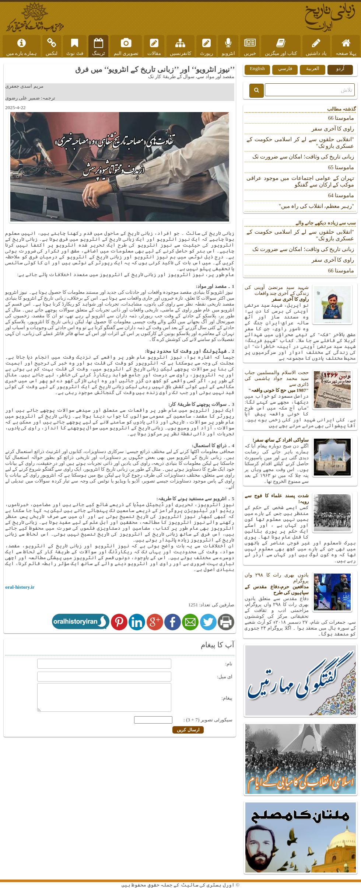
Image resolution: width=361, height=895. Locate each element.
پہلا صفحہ (346, 47)
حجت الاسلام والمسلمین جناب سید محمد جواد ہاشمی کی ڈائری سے (300, 381)
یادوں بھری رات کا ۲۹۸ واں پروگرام (300, 584)
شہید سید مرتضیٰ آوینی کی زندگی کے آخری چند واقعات (300, 293)
